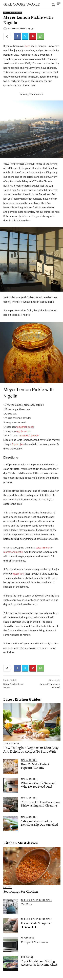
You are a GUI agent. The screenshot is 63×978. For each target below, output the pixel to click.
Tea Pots (26, 904)
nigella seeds (23, 431)
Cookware (27, 957)
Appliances (27, 938)
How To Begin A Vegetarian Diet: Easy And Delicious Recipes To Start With (30, 749)
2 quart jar (17, 444)
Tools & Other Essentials (36, 900)
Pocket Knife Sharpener (36, 923)
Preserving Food (12, 13)
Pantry (7, 887)
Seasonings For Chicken (20, 891)
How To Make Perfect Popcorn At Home (35, 765)
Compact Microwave (34, 942)
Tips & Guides (11, 743)
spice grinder (42, 547)
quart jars (18, 573)
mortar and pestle (13, 551)
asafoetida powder (29, 435)
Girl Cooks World (18, 28)
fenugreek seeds (25, 426)
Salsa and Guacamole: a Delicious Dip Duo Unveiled (39, 822)
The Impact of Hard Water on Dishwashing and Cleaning (40, 803)
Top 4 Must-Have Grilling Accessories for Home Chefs (39, 962)
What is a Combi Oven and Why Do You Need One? (38, 784)
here (27, 45)
